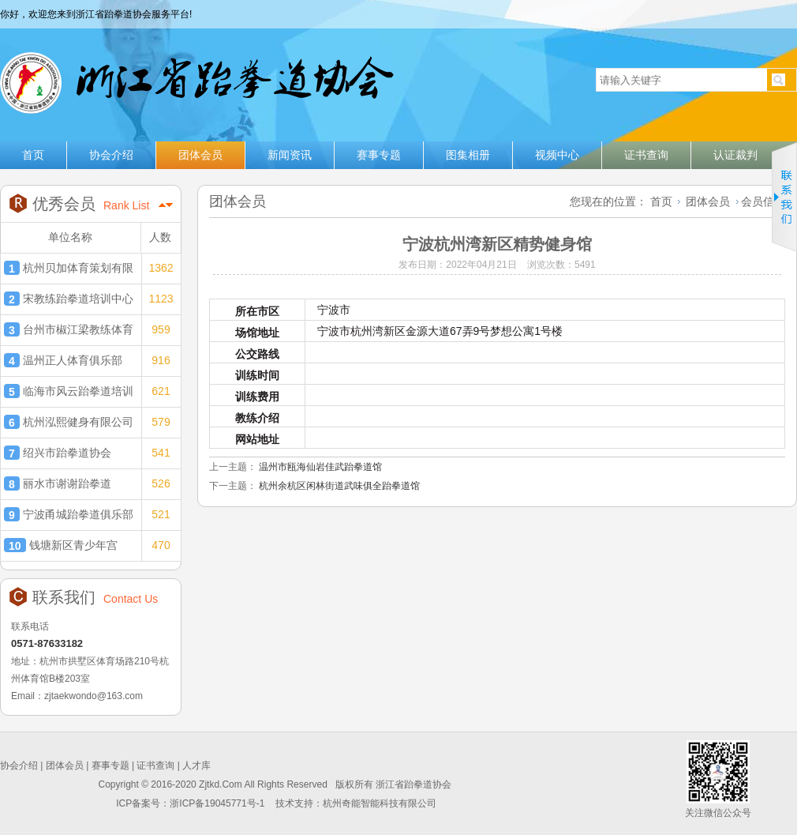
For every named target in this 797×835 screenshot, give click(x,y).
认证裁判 (735, 155)
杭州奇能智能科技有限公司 (379, 803)
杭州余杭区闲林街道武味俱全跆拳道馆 (339, 485)
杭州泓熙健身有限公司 (68, 422)
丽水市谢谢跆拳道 (57, 483)
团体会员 (200, 155)
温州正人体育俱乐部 (63, 360)
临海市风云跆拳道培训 (68, 391)
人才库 (196, 765)
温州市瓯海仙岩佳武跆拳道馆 (320, 466)
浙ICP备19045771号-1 (218, 803)
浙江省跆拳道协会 (195, 76)
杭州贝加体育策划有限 (68, 268)
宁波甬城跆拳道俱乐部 (68, 514)
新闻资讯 (290, 155)
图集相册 (468, 155)
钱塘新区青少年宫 (61, 545)
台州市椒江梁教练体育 (68, 329)
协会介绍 (111, 155)
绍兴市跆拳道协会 (57, 453)
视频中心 (557, 155)
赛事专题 (379, 155)
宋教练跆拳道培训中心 (68, 298)
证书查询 (646, 155)
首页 (33, 155)
